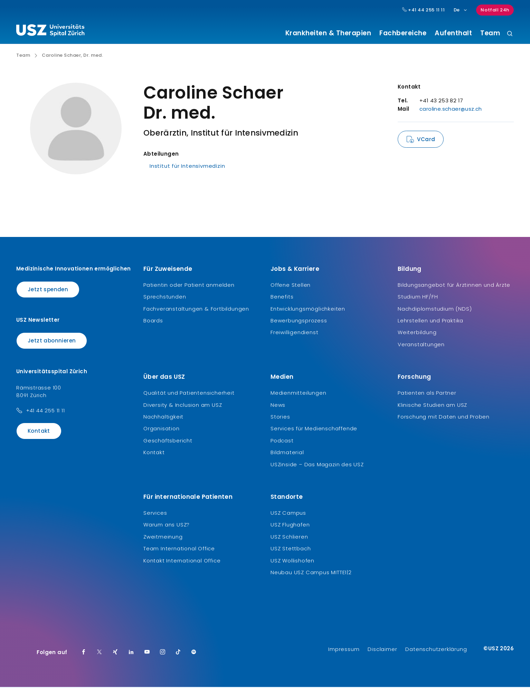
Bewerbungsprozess (299, 321)
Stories (280, 417)
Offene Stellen (291, 285)
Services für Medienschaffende (314, 429)
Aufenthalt (453, 33)
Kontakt (39, 431)
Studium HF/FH (418, 297)
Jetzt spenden (48, 290)
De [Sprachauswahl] (461, 10)
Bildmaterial (287, 453)
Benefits (282, 297)
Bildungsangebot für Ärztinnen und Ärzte (454, 285)
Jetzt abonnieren (52, 341)
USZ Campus (288, 513)
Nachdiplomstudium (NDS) (435, 309)
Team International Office (179, 549)
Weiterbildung (417, 333)
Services (155, 513)
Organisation (161, 429)
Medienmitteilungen (298, 393)
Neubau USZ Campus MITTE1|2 (311, 573)
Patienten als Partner (427, 393)
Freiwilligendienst (294, 333)
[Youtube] (147, 653)
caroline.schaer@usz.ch (450, 109)
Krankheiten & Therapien (328, 33)
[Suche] (510, 34)
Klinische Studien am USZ (432, 405)
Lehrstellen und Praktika (430, 321)
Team (490, 33)
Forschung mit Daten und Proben (444, 417)
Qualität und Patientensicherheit (189, 393)
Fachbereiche (402, 33)
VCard (426, 140)
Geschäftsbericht (167, 441)
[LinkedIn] (131, 653)
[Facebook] (83, 653)
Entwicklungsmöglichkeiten (308, 309)
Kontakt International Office (181, 561)
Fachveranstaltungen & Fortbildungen (196, 309)
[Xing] (115, 653)
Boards (153, 321)
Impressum (343, 650)
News (278, 405)
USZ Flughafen (290, 525)
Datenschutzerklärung (436, 650)
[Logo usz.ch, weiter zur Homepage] (50, 31)
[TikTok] (178, 653)
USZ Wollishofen (292, 561)
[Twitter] (99, 653)
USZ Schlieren (289, 537)
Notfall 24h (495, 10)
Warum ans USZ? (166, 525)
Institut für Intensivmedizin (187, 167)
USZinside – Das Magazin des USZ (317, 465)
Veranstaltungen (421, 345)
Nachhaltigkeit (163, 417)
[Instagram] (162, 653)
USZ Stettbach (291, 549)
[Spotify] (194, 653)
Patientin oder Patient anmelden (189, 285)
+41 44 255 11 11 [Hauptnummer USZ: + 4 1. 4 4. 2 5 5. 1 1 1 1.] (423, 10)
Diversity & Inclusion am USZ (182, 405)
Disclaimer (382, 650)
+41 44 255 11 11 (45, 411)
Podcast (282, 441)
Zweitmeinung (163, 537)
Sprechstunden (164, 297)
